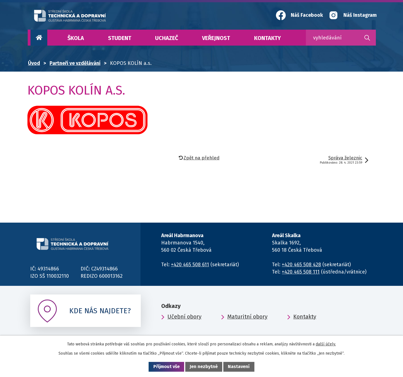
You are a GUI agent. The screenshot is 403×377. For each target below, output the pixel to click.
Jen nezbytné (204, 366)
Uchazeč (166, 38)
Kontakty (267, 38)
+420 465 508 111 (301, 272)
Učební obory (184, 316)
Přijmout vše (166, 366)
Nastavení (239, 366)
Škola (75, 38)
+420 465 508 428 (301, 264)
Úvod (39, 38)
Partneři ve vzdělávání (75, 63)
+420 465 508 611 (190, 264)
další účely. (326, 344)
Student (119, 38)
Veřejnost (216, 38)
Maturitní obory (247, 316)
